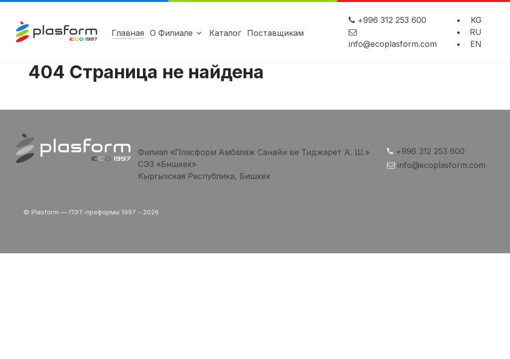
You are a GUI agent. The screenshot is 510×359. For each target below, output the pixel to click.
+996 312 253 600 (392, 20)
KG (476, 20)
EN (476, 44)
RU (476, 32)
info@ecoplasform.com (393, 44)
